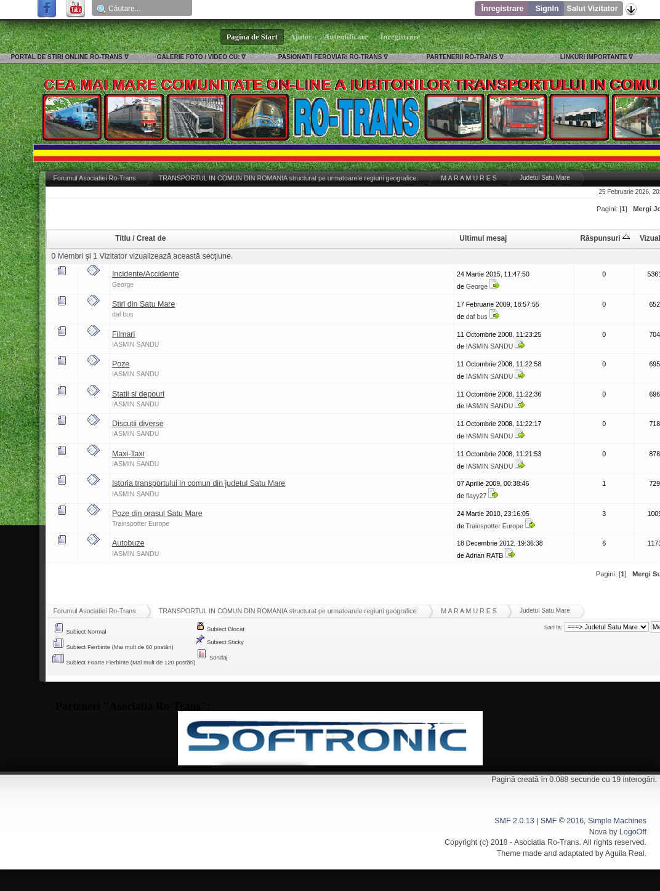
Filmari (123, 334)
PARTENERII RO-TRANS (461, 57)
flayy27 (476, 495)
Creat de (151, 238)
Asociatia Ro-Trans (546, 842)
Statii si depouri (138, 394)
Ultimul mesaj (483, 238)
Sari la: (553, 627)
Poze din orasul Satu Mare (157, 513)
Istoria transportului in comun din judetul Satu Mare (198, 483)
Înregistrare (502, 8)
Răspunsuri (604, 238)
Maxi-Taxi (128, 454)
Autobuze (128, 543)
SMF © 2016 (562, 820)
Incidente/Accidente (145, 274)
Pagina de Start (252, 37)
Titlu (123, 238)
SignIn (546, 8)
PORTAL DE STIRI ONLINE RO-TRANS (66, 57)
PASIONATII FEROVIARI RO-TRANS (330, 57)
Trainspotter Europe (140, 523)
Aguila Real (625, 853)
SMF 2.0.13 (514, 820)
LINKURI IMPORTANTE (593, 57)
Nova (598, 832)
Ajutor (301, 37)
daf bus (123, 314)
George (123, 284)
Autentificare (346, 37)
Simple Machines (617, 820)
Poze (120, 364)
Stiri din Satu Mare (143, 304)
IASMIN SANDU (135, 344)
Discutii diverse (138, 423)
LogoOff (632, 832)
